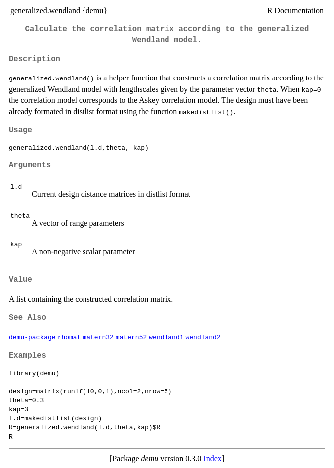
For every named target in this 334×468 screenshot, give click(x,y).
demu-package (32, 336)
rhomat (69, 336)
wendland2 (202, 336)
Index (212, 458)
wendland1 (166, 336)
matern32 (98, 336)
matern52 (131, 336)
